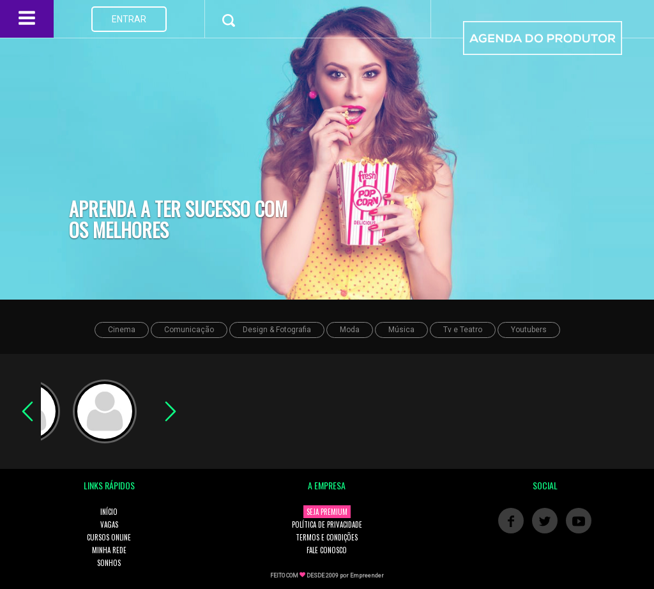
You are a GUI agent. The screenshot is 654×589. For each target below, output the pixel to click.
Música (401, 329)
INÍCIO (109, 512)
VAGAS (109, 524)
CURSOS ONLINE (109, 537)
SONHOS (109, 563)
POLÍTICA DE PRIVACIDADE (327, 524)
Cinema (121, 329)
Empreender (367, 575)
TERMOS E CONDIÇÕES (327, 537)
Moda (350, 329)
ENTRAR (129, 19)
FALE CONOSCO (327, 550)
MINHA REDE (109, 550)
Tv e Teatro (462, 329)
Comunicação (189, 329)
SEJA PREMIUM (327, 512)
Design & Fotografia (277, 329)
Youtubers (529, 329)
